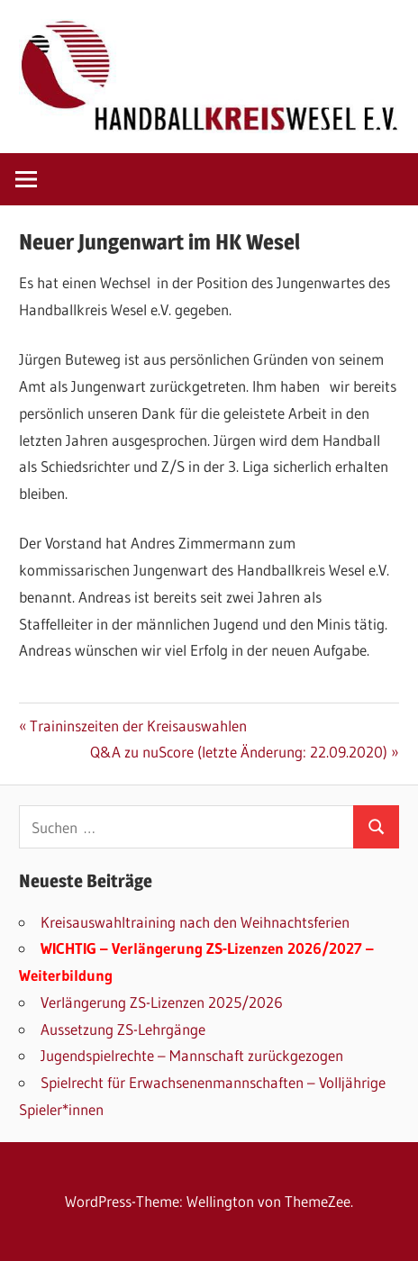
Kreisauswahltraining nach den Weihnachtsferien (195, 921)
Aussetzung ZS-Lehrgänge (123, 1029)
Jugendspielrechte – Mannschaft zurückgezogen (192, 1055)
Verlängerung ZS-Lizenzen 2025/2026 (162, 1002)
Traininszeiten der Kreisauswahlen (138, 725)
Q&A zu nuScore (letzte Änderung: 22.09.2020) (238, 751)
